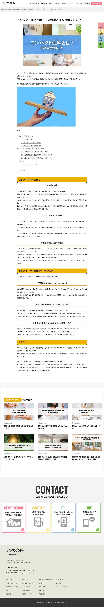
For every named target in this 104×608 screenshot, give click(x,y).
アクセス (27, 563)
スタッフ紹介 (42, 587)
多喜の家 (56, 3)
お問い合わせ (96, 3)
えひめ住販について (33, 3)
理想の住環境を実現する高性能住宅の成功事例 (18, 427)
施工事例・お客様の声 (28, 584)
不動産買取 (42, 595)
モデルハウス (70, 3)
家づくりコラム (60, 580)
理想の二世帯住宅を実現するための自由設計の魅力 (52, 427)
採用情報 (41, 591)
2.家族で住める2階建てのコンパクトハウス (36, 155)
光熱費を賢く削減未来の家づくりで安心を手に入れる (18, 458)
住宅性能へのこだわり (47, 3)
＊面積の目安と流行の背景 (31, 145)
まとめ (22, 161)
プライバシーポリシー (62, 587)
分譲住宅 (63, 3)
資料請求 (58, 584)
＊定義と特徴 (26, 139)
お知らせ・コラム (27, 595)
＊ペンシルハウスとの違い (31, 142)
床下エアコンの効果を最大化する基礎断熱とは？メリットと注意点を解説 (86, 458)
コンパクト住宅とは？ (27, 136)
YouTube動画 (26, 591)
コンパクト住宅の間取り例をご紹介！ (32, 148)
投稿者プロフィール (29, 164)
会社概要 (87, 3)
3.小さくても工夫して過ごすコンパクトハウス (37, 158)
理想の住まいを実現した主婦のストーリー (86, 427)
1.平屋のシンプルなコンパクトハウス (34, 152)
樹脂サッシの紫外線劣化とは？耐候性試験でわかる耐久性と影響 (52, 458)
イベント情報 (79, 3)
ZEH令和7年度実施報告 (45, 580)
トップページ (9, 580)
